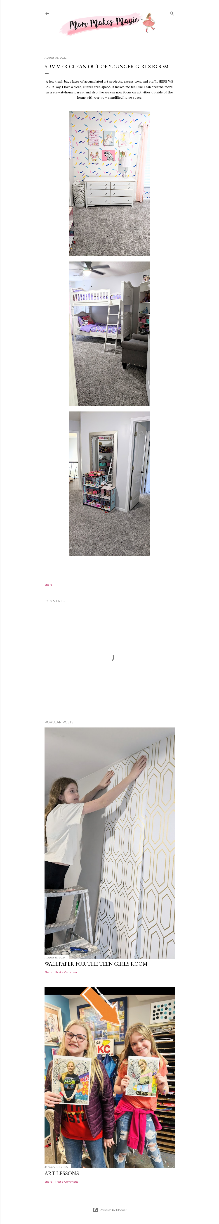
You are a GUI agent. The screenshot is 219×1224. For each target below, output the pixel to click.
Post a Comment (66, 972)
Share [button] (48, 584)
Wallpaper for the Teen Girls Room (96, 963)
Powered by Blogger (110, 1210)
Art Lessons (62, 1173)
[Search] (172, 12)
